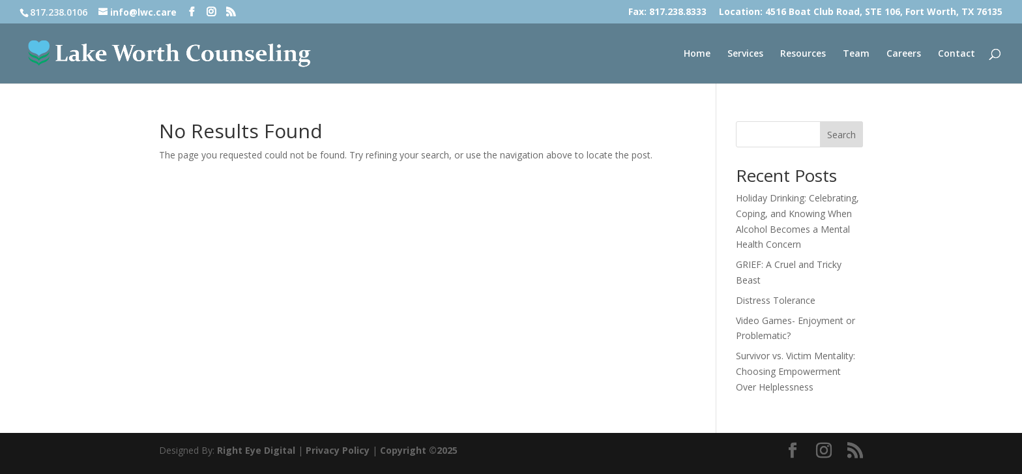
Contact (956, 54)
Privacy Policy (338, 450)
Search (841, 134)
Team (856, 54)
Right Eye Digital (256, 450)
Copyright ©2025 (419, 450)
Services (745, 54)
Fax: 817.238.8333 (667, 12)
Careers (903, 54)
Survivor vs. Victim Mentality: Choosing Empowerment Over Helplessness (795, 371)
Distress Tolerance (775, 300)
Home (697, 54)
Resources (803, 54)
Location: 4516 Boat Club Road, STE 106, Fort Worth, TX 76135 (860, 12)
